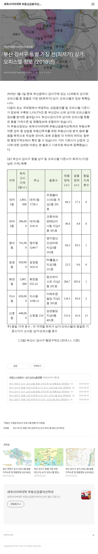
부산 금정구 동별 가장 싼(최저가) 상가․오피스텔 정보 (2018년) (39, 399)
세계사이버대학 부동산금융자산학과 (23, 4)
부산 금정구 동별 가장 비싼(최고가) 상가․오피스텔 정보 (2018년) (40, 395)
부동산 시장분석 (16, 377)
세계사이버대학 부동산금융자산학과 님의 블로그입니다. (34, 496)
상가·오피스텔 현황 (33, 377)
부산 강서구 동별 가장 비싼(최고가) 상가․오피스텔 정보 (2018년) (40, 387)
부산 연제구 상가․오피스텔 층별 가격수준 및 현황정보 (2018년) (39, 384)
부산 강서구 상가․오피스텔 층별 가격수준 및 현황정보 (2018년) (39, 391)
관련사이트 (8, 535)
